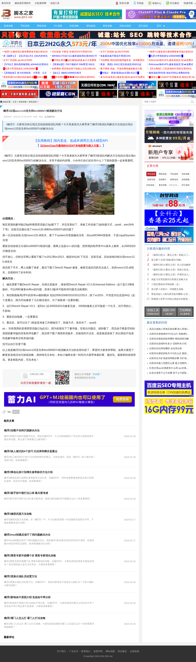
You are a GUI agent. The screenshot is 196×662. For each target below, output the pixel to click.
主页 (14, 102)
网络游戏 (41, 25)
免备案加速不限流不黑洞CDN (115, 56)
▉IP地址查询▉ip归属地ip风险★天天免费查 (74, 60)
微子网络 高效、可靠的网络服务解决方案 (121, 68)
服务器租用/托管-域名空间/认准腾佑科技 (169, 73)
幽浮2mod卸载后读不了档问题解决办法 (27, 534)
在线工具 (54, 3)
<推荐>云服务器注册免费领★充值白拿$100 (25, 51)
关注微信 (174, 3)
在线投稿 (134, 651)
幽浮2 (15, 412)
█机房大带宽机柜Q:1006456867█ (166, 56)
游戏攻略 (8, 25)
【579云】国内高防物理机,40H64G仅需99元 (26, 64)
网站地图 (110, 651)
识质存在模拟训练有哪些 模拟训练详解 (169, 339)
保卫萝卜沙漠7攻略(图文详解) (166, 260)
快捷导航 (190, 3)
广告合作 (73, 651)
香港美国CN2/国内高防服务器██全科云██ (25, 77)
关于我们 (61, 651)
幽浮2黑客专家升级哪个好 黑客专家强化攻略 (30, 555)
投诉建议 (122, 651)
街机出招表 (125, 25)
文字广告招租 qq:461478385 (114, 51)
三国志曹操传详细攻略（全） (166, 284)
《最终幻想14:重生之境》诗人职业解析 (171, 265)
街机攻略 (74, 25)
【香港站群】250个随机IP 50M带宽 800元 (73, 64)
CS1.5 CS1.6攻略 (174, 185)
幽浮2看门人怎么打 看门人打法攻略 (24, 618)
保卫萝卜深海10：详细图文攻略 (167, 289)
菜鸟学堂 (6, 3)
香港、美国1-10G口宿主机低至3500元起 (120, 64)
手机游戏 (25, 25)
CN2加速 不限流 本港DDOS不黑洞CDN (72, 51)
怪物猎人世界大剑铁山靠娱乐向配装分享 (171, 299)
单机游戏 (90, 25)
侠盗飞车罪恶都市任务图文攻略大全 (169, 279)
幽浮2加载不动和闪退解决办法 (22, 430)
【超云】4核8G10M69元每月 (66, 73)
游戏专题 (151, 179)
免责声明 (98, 651)
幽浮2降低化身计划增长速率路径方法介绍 (28, 472)
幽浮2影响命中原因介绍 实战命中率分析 (27, 597)
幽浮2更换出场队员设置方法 (20, 576)
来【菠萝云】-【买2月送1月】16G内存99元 (25, 56)
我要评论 (50, 117)
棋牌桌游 (174, 179)
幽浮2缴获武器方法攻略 (18, 513)
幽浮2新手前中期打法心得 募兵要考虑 (26, 493)
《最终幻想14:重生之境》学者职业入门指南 (173, 274)
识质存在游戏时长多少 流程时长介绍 (168, 343)
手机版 (140, 3)
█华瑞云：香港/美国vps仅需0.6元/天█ (119, 73)
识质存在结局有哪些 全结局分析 (165, 348)
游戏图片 (163, 179)
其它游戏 (143, 25)
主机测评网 (40, 3)
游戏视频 (185, 179)
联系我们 (85, 651)
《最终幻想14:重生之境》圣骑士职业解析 (172, 269)
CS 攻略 (58, 25)
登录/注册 (124, 3)
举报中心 (156, 3)
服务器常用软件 (23, 3)
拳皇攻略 (107, 25)
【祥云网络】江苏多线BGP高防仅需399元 (170, 68)
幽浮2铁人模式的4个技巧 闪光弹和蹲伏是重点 (30, 451)
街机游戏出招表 (151, 185)
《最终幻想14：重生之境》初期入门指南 (171, 255)
